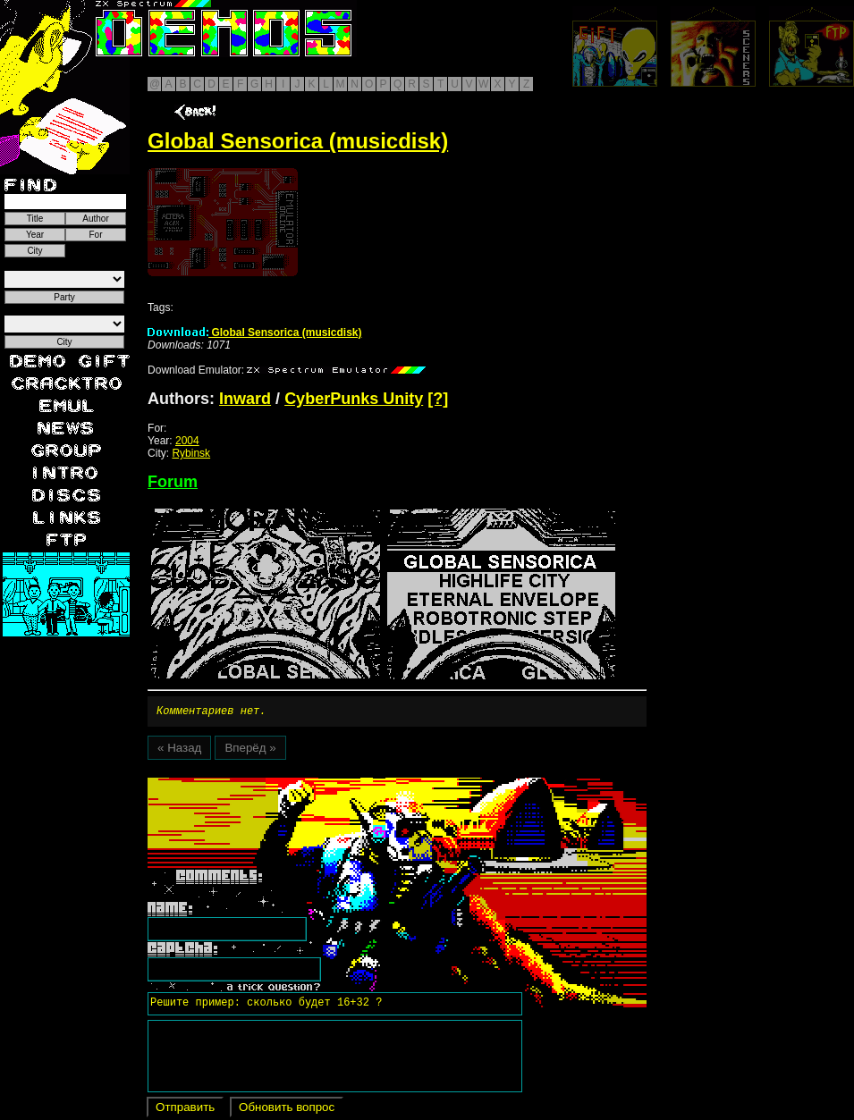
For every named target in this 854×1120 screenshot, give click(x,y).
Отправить (185, 1109)
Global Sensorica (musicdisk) (254, 332)
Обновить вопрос (286, 1109)
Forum (173, 482)
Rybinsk (191, 453)
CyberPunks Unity (353, 399)
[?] (437, 399)
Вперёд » (249, 750)
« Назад (179, 750)
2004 (187, 440)
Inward (245, 399)
